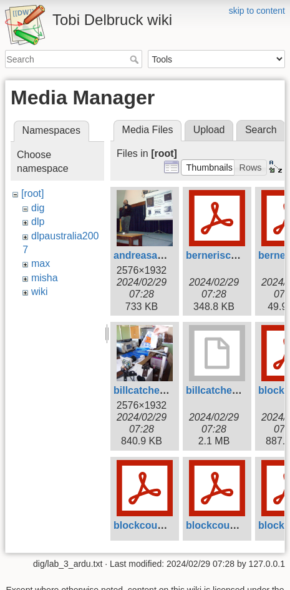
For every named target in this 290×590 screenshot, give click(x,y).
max (40, 263)
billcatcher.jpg (147, 390)
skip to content (257, 11)
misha (44, 277)
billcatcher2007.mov (233, 390)
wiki (39, 291)
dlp (37, 221)
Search (136, 59)
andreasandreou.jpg (161, 255)
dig (37, 207)
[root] (32, 193)
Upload (209, 129)
